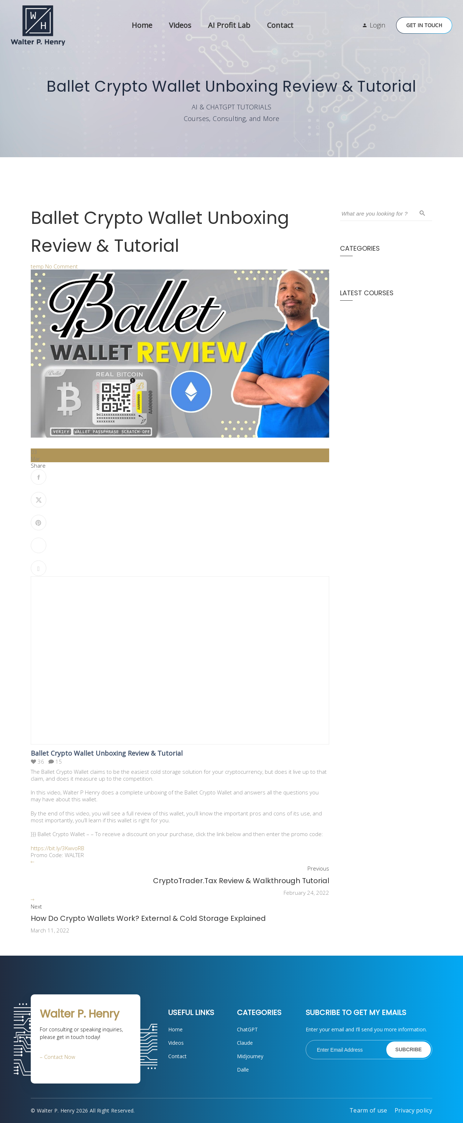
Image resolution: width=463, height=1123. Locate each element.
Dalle (243, 1069)
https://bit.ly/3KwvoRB (57, 848)
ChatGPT (247, 1029)
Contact (280, 25)
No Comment (61, 266)
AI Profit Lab (229, 25)
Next (36, 906)
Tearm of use (368, 1110)
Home (142, 25)
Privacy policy (413, 1110)
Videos (180, 25)
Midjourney (250, 1056)
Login (377, 25)
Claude (245, 1042)
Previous (318, 868)
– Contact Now (57, 1056)
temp (37, 266)
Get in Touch (424, 25)
